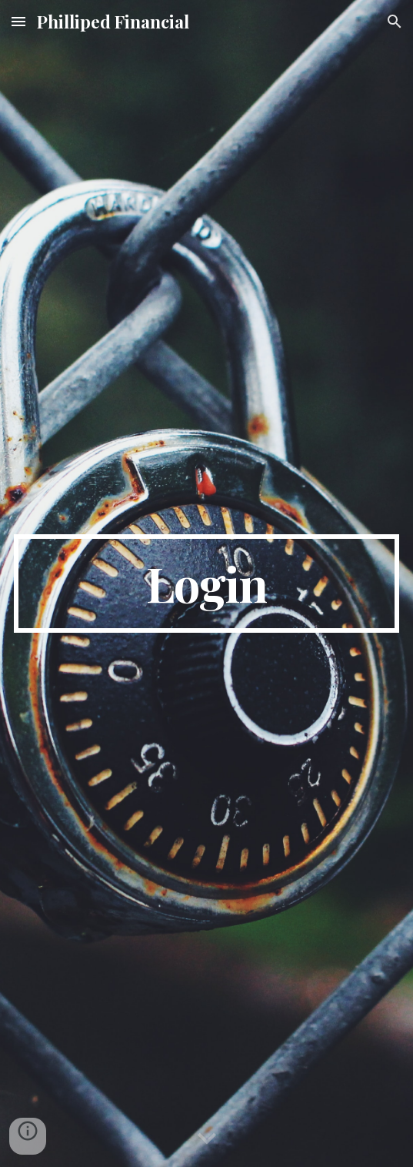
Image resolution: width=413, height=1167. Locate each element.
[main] (206, 583)
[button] (18, 21)
